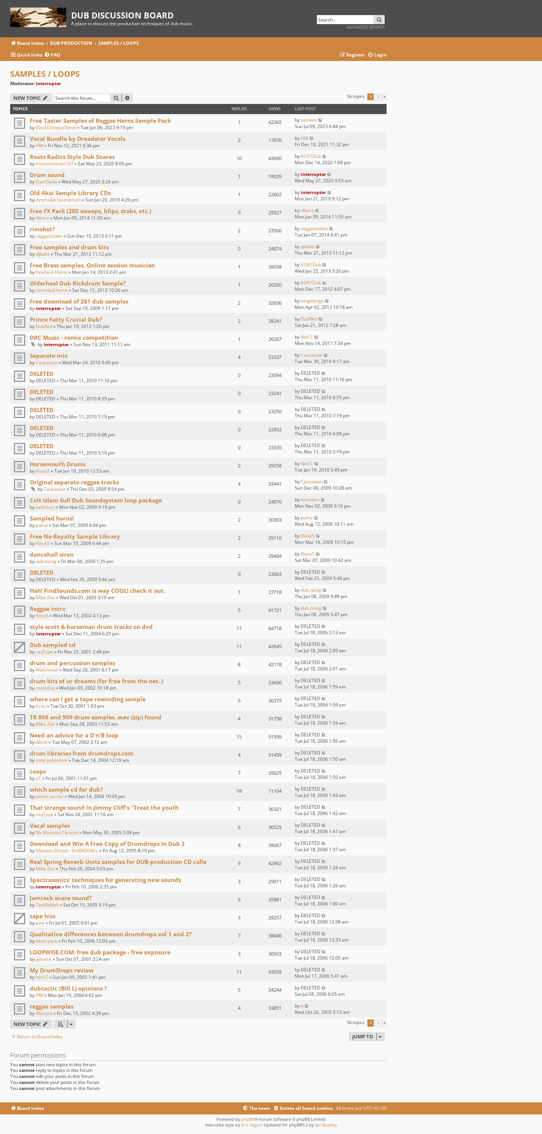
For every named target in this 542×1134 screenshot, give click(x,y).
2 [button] (378, 97)
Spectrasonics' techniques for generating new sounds (105, 880)
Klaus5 (43, 471)
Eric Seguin (252, 1125)
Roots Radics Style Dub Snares (72, 156)
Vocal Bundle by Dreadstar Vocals (77, 138)
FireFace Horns (51, 272)
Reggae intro (47, 608)
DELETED (41, 373)
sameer (309, 120)
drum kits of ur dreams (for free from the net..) (96, 681)
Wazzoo (44, 1013)
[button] (384, 96)
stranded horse (52, 290)
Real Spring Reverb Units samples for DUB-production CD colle (118, 861)
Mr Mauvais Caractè (57, 832)
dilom (41, 742)
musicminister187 (54, 163)
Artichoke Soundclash (58, 200)
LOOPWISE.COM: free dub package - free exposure (100, 952)
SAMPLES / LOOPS (45, 74)
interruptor (48, 83)
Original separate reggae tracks (74, 482)
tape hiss (42, 916)
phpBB (247, 1119)
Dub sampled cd (53, 645)
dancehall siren (52, 554)
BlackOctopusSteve (56, 127)
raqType (44, 652)
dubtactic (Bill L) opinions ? (68, 988)
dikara (42, 218)
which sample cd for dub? (66, 789)
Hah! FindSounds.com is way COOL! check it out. (97, 590)
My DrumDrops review (62, 970)
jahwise (44, 959)
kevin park (46, 941)
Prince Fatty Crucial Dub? (66, 319)
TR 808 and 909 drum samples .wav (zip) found (96, 717)
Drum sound (47, 175)
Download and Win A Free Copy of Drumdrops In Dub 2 (107, 843)
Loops (38, 771)
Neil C (307, 337)
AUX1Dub (311, 156)
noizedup (45, 688)
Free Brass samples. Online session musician (92, 265)
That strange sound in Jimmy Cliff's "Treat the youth (104, 807)
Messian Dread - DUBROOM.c (67, 850)
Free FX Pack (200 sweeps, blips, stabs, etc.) (90, 211)
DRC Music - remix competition (74, 337)
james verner (50, 796)
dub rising (46, 561)
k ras (41, 706)
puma (42, 525)
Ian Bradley (326, 1125)
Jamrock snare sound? (61, 898)
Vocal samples (50, 825)
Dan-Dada (46, 182)
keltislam (45, 507)
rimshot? (42, 229)
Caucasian (47, 362)
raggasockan (49, 236)
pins (40, 923)
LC (38, 778)
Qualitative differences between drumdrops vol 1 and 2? (111, 934)
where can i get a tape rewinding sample (88, 699)
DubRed (44, 326)
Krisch (42, 615)
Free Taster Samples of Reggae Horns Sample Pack (100, 120)
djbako (43, 254)
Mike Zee (45, 597)
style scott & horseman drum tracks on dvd (91, 626)
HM (39, 145)
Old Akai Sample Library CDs (70, 193)
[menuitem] (52, 55)
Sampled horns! (52, 518)
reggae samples (51, 1006)
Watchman (47, 670)
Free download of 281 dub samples (79, 301)
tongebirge (312, 301)
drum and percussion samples (72, 663)
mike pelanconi (51, 760)
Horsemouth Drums (57, 464)
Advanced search (365, 27)
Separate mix (49, 355)
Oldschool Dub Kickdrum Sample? (78, 283)
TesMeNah (47, 905)
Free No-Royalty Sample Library (75, 536)
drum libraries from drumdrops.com (82, 753)
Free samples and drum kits (69, 247)
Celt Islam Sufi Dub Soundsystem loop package (96, 500)
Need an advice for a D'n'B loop (74, 735)
